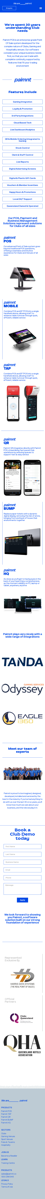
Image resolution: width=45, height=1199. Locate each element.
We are (16, 3)
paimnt (28, 3)
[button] (41, 8)
